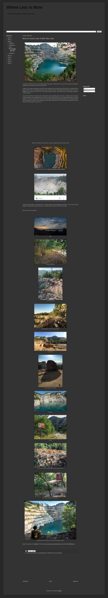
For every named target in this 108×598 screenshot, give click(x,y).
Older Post (75, 581)
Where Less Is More (24, 7)
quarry (56, 552)
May (10, 47)
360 (27, 552)
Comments (87, 91)
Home (50, 581)
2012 (9, 63)
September (11, 45)
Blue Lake (30, 552)
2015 (9, 59)
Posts (86, 88)
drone (46, 552)
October (11, 43)
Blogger (59, 590)
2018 (9, 55)
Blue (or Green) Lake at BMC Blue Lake (12, 50)
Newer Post (25, 581)
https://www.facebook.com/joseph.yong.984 (56, 169)
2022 (9, 37)
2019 (9, 41)
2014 (9, 61)
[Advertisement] (50, 567)
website (36, 544)
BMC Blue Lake (36, 552)
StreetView (60, 552)
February (11, 53)
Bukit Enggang (42, 552)
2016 (9, 57)
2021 (9, 39)
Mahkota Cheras (51, 552)
